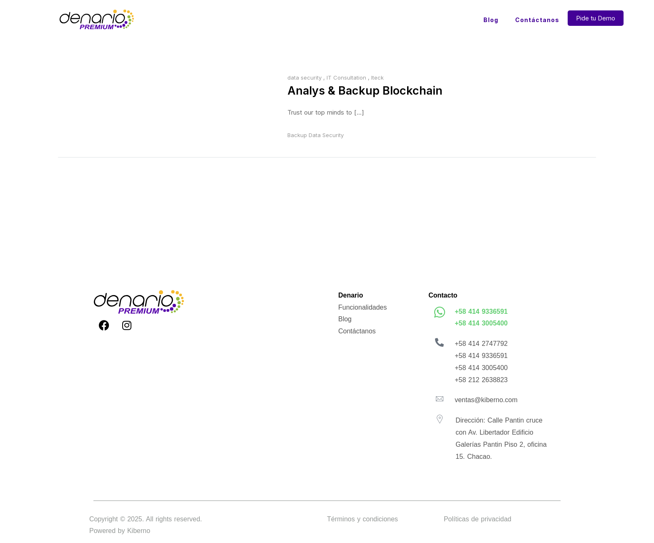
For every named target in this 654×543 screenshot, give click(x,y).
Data (315, 137)
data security (304, 77)
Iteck (377, 77)
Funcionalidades (362, 309)
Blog (490, 19)
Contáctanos (537, 19)
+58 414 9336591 (481, 313)
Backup (297, 137)
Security (333, 137)
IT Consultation (346, 77)
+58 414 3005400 (481, 325)
